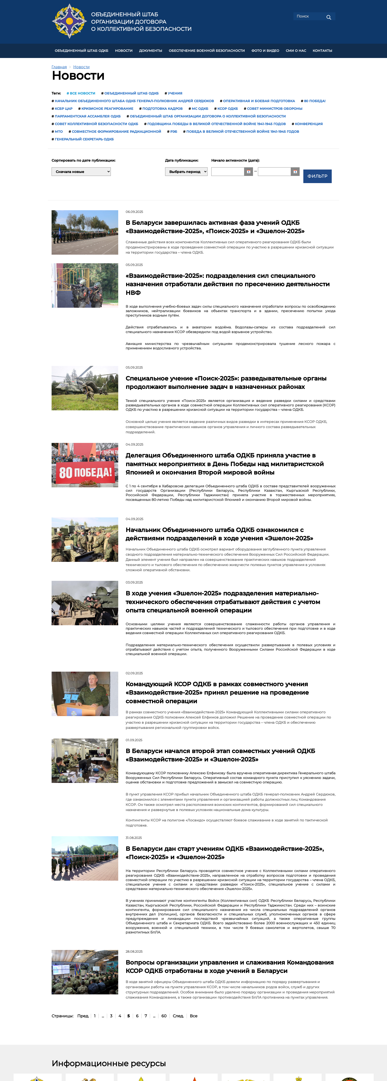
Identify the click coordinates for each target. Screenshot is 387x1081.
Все (193, 912)
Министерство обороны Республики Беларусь (141, 1009)
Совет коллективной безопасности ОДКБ (96, 122)
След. (178, 912)
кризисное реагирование (107, 107)
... (103, 912)
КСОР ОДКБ (227, 107)
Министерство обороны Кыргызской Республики (246, 1009)
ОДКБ (37, 1007)
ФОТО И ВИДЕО (265, 49)
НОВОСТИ (124, 49)
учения (175, 91)
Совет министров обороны (274, 107)
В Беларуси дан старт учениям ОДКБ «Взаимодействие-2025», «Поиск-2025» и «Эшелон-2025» (224, 760)
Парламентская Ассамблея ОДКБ (88, 114)
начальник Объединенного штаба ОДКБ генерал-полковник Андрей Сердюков (134, 99)
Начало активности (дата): (236, 159)
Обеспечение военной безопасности (207, 49)
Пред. (83, 912)
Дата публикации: (182, 159)
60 (164, 912)
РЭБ (173, 130)
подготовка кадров (162, 107)
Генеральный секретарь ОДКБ (84, 137)
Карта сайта (203, 1033)
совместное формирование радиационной (116, 130)
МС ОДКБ (200, 107)
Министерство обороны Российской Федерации (297, 1009)
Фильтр (318, 169)
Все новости (82, 91)
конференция (309, 122)
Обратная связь (207, 1044)
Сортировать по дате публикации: (83, 159)
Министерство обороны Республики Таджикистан (349, 1009)
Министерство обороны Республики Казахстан (194, 1009)
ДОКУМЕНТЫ (150, 49)
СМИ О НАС (296, 49)
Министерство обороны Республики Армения (90, 1009)
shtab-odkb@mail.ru (248, 1055)
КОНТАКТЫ (322, 49)
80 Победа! (315, 99)
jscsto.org (113, 1066)
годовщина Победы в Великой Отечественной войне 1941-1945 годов (216, 122)
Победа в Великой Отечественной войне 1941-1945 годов (242, 130)
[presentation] (4, 984)
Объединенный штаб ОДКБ (81, 49)
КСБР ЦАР (63, 107)
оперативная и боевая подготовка (259, 99)
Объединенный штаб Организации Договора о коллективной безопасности (141, 21)
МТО (59, 130)
